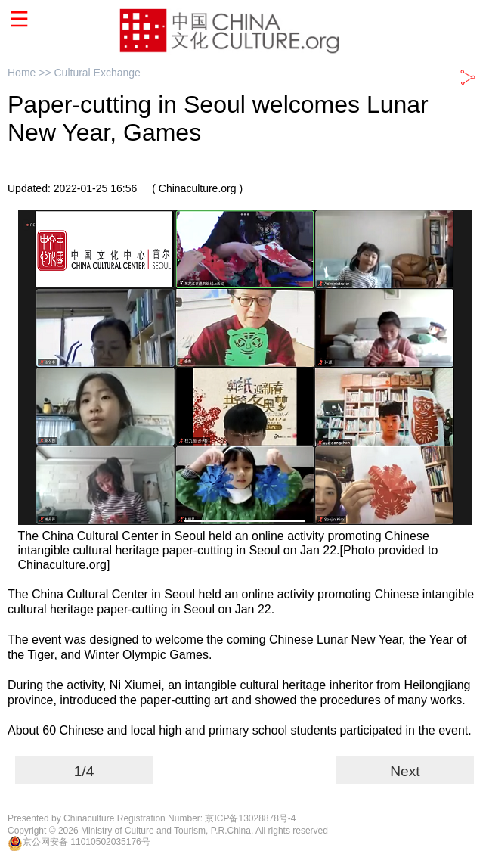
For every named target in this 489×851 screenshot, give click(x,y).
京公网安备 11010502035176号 (86, 842)
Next (404, 771)
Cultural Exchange (97, 73)
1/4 (84, 771)
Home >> (31, 73)
